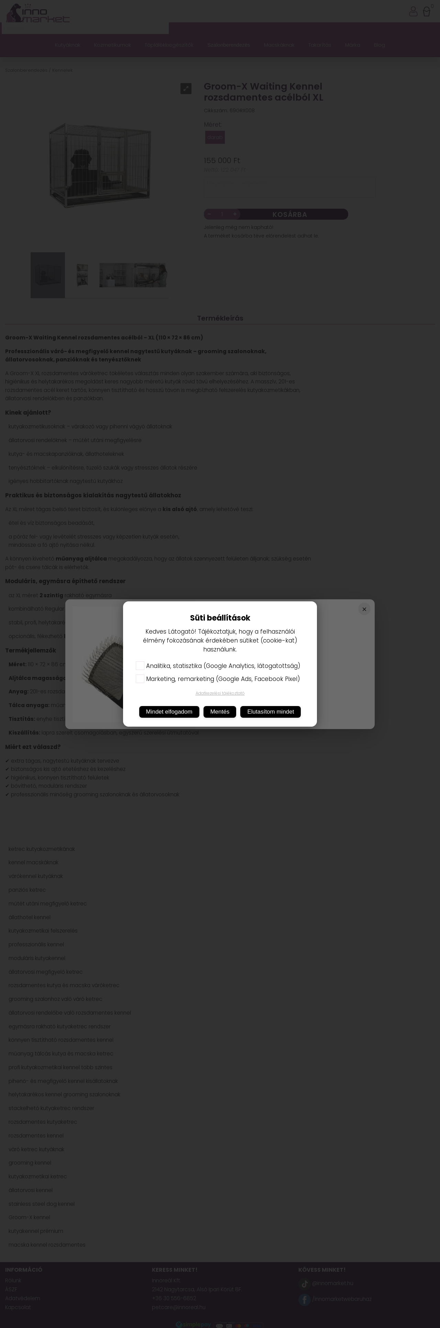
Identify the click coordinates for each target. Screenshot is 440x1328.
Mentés (220, 711)
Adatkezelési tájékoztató (220, 693)
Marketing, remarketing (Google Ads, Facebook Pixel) (218, 679)
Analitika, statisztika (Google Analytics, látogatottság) (218, 666)
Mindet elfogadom (169, 711)
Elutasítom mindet (270, 711)
